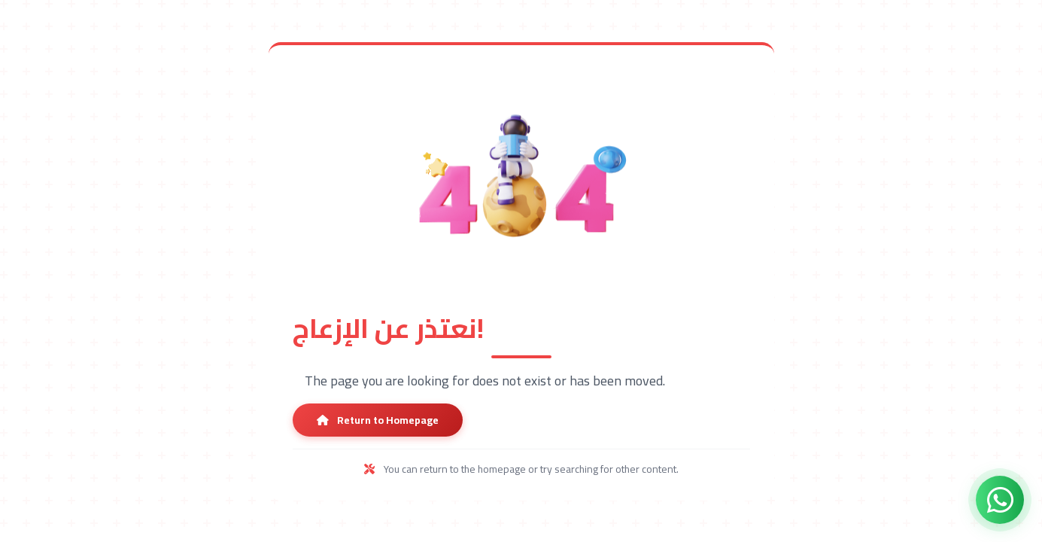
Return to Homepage (378, 420)
